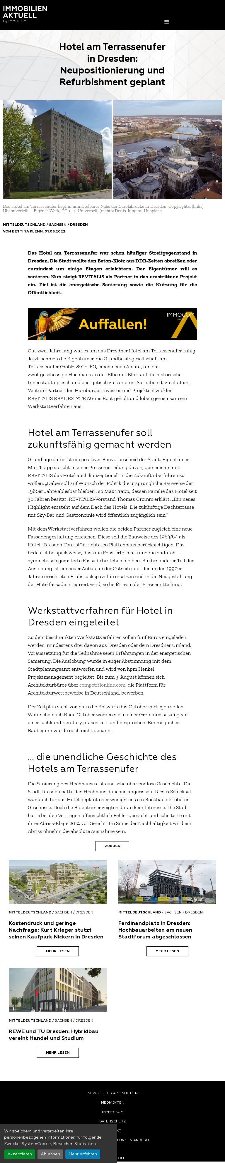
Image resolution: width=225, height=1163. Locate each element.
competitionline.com (102, 685)
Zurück (112, 846)
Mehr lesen (58, 951)
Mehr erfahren (83, 1154)
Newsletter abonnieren (113, 1093)
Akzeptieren (19, 1154)
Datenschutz (112, 1121)
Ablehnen (50, 1154)
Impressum (112, 1112)
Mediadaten (112, 1103)
